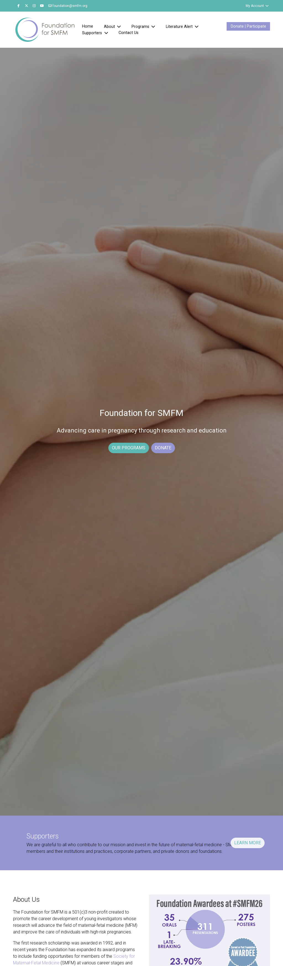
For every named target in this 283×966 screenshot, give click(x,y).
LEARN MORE (221, 842)
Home (87, 26)
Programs (141, 26)
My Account (257, 6)
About (110, 26)
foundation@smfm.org (67, 6)
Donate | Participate (248, 26)
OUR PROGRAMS (128, 447)
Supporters (92, 33)
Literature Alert (180, 26)
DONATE (163, 447)
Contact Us (128, 32)
